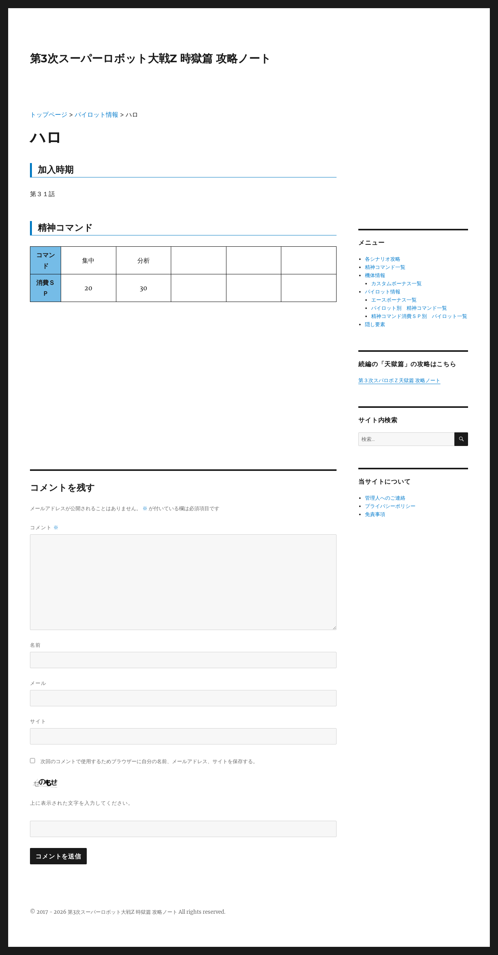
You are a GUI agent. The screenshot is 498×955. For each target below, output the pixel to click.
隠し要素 (375, 324)
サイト (38, 721)
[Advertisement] (183, 367)
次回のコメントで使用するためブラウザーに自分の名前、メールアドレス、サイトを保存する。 (149, 761)
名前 (35, 645)
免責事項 (375, 514)
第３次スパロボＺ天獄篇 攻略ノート (399, 380)
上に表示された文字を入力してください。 (81, 803)
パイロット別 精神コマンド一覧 (409, 308)
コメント (44, 527)
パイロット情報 (382, 291)
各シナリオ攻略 (382, 259)
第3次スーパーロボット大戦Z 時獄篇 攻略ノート (150, 58)
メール (38, 683)
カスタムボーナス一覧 (396, 283)
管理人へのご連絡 (385, 498)
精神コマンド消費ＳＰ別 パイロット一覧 (419, 316)
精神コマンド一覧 (385, 267)
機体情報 (375, 275)
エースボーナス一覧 (394, 300)
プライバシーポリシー (390, 506)
